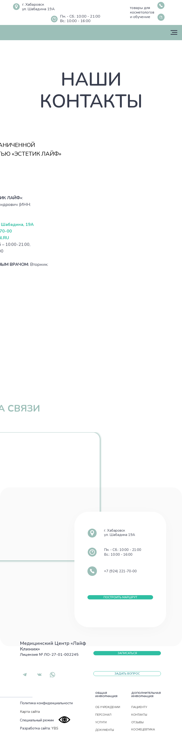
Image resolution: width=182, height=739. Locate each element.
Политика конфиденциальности (46, 703)
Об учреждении (107, 707)
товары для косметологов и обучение (142, 12)
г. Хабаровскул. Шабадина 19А (38, 7)
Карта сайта (30, 711)
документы (104, 730)
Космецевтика (143, 729)
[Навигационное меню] (174, 32)
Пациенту (139, 707)
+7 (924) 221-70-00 (120, 571)
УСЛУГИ (101, 722)
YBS (54, 728)
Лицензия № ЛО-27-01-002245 (49, 654)
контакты (139, 715)
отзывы (137, 722)
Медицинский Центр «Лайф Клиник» (53, 646)
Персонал (103, 715)
